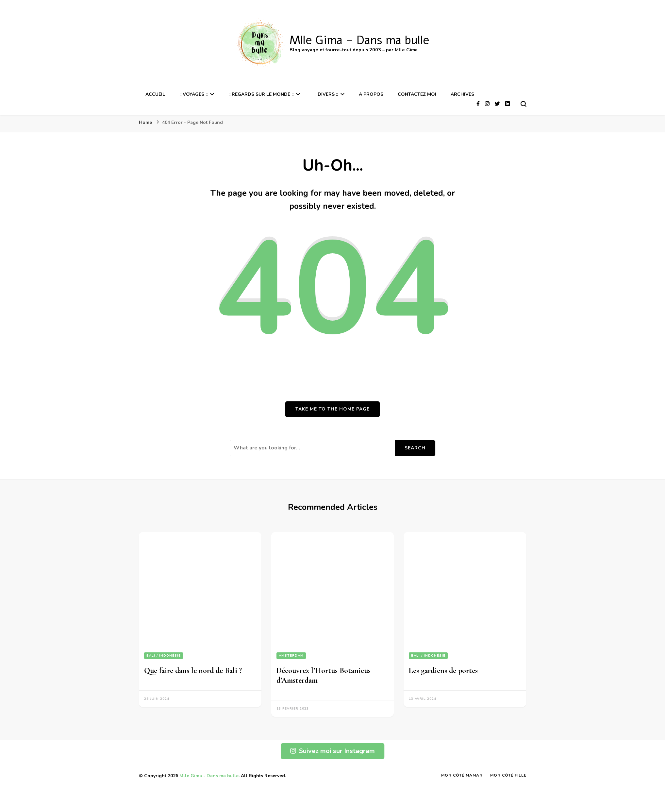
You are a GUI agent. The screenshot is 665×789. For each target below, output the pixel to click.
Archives (462, 94)
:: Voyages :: (193, 94)
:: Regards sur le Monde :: (260, 94)
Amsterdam (291, 655)
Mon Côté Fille (508, 775)
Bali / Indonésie (163, 655)
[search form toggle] (523, 104)
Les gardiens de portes (443, 670)
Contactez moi (417, 94)
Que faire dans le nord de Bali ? (193, 670)
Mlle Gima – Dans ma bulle (359, 40)
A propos (371, 94)
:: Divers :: (326, 94)
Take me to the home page (332, 409)
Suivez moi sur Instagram (332, 751)
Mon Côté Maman (462, 775)
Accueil (155, 94)
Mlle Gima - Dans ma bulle (209, 776)
